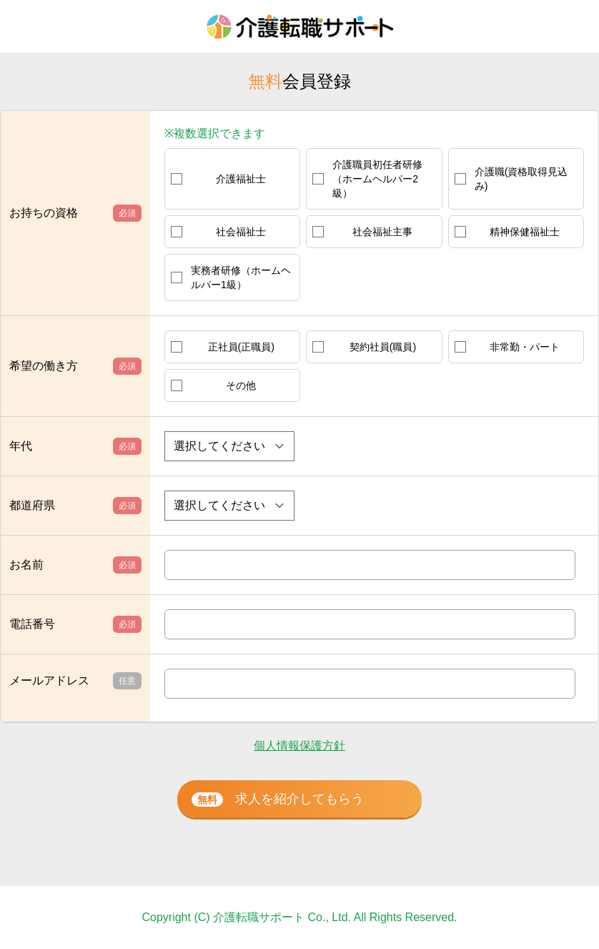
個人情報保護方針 (299, 745)
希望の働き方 (75, 366)
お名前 (75, 565)
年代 (75, 446)
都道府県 (75, 505)
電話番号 (75, 624)
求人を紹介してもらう (278, 799)
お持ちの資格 (75, 213)
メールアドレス (75, 680)
